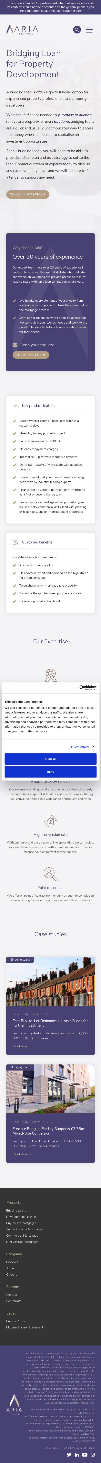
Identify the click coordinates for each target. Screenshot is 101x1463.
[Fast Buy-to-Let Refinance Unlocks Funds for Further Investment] (50, 981)
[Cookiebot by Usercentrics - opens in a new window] (79, 687)
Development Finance (21, 1217)
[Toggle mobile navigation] (89, 29)
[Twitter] (69, 1454)
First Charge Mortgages (22, 1242)
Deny (50, 771)
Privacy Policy (15, 1321)
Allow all (50, 758)
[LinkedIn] (84, 1454)
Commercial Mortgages (22, 1235)
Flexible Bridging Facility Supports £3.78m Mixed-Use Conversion (48, 1131)
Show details (80, 746)
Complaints (14, 1301)
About (10, 1268)
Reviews (12, 1262)
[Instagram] (93, 1454)
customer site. (72, 11)
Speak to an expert (27, 194)
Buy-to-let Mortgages (21, 1223)
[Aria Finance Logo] (22, 34)
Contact (11, 1295)
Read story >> (22, 1046)
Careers (11, 1274)
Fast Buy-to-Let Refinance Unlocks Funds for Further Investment (50, 1023)
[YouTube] (77, 1454)
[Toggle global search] (77, 29)
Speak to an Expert (30, 355)
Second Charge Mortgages (24, 1229)
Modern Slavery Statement (24, 1327)
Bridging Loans (16, 1210)
